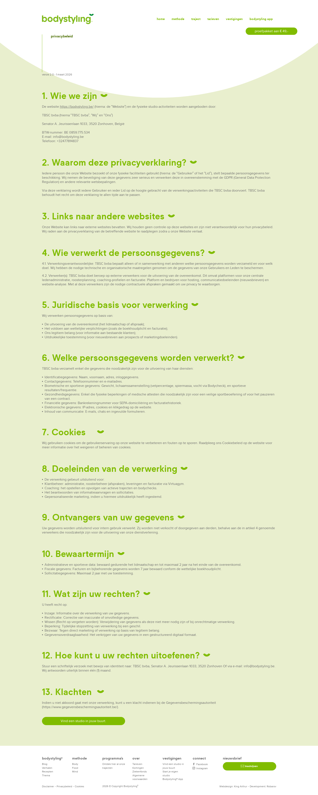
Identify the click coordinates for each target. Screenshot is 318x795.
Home (161, 19)
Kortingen (138, 768)
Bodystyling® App (173, 779)
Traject (195, 19)
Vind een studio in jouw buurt (173, 766)
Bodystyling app (261, 19)
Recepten (47, 771)
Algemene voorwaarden (139, 777)
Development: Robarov (263, 786)
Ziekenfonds (139, 771)
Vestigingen (234, 19)
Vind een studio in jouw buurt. (83, 720)
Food (75, 768)
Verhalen (47, 768)
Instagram (200, 768)
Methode (178, 19)
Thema (46, 775)
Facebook (200, 764)
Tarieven (213, 19)
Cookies (79, 786)
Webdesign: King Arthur (233, 786)
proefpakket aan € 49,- (272, 31)
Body (75, 764)
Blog (44, 764)
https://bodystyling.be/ (77, 106)
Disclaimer (48, 786)
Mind (75, 771)
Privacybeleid (64, 786)
